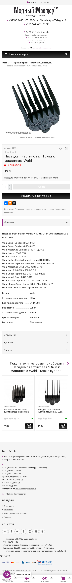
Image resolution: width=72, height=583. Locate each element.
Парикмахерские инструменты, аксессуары (34, 209)
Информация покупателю (15, 513)
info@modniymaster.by (16, 494)
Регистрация (43, 2)
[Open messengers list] (6, 574)
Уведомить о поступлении (36, 195)
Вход (30, 2)
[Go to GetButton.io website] (6, 580)
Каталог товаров (17, 54)
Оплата (8, 350)
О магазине (9, 506)
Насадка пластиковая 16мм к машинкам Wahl (16, 410)
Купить (41, 186)
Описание (9, 222)
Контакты (8, 510)
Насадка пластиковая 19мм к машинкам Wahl (50, 410)
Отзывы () (10, 335)
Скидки (7, 517)
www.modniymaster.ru (42, 48)
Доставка (9, 342)
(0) (11, 419)
